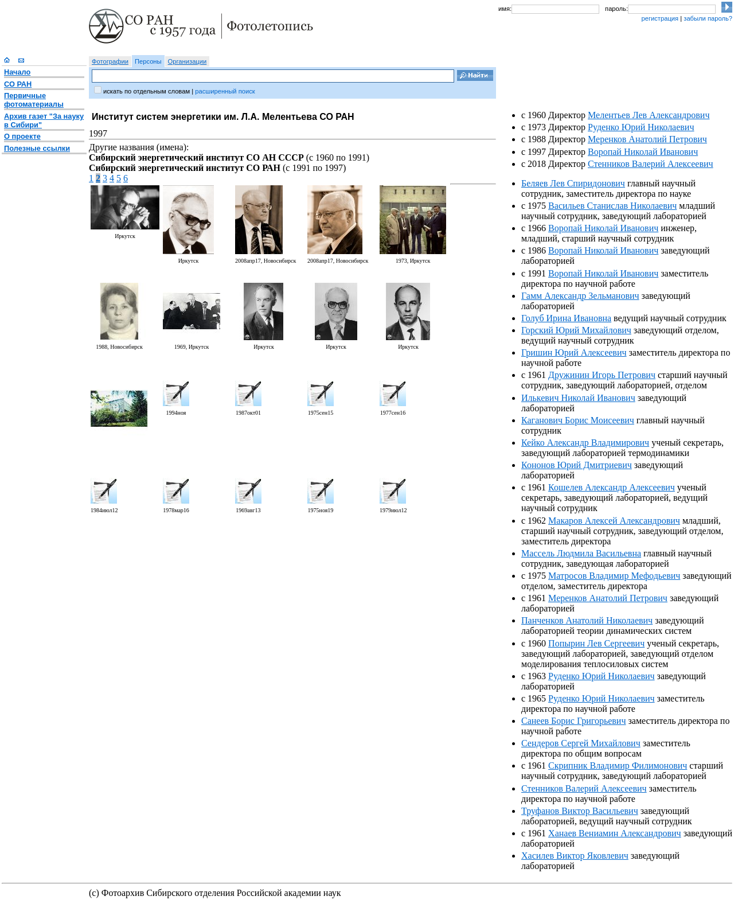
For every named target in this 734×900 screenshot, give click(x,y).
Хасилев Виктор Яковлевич (574, 855)
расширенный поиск (225, 91)
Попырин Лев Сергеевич (596, 643)
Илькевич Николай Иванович (578, 398)
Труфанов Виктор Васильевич (579, 811)
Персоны (148, 61)
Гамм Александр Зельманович (580, 296)
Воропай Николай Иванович (643, 152)
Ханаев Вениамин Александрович (614, 833)
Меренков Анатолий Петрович (647, 139)
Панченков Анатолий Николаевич (587, 620)
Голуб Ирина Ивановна (566, 318)
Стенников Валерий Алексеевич (650, 164)
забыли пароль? (708, 18)
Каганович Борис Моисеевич (577, 420)
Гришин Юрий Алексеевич (574, 352)
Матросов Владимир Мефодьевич (614, 575)
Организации (187, 61)
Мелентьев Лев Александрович (648, 115)
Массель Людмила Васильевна (581, 553)
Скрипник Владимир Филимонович (617, 765)
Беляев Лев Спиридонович (573, 183)
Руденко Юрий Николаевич (641, 127)
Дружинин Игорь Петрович (601, 375)
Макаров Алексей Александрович (614, 520)
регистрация (659, 18)
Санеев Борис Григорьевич (573, 721)
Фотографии (110, 61)
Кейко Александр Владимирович (585, 442)
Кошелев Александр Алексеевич (611, 487)
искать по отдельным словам (146, 91)
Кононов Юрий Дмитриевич (576, 465)
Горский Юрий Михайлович (576, 330)
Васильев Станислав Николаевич (612, 206)
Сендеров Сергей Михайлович (581, 743)
